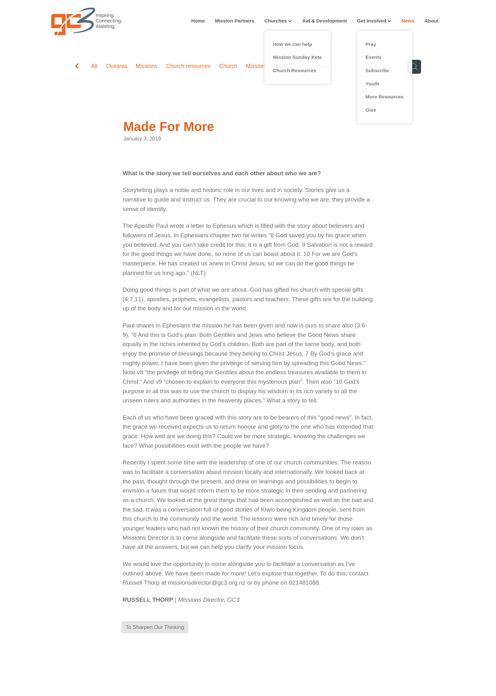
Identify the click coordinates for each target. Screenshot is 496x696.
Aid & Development (324, 20)
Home (198, 20)
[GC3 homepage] (90, 21)
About (432, 20)
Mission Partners (234, 20)
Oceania (116, 66)
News (407, 20)
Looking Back (314, 66)
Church (228, 66)
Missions (147, 66)
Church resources (188, 66)
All (94, 66)
